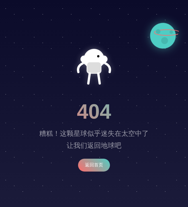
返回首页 (94, 164)
